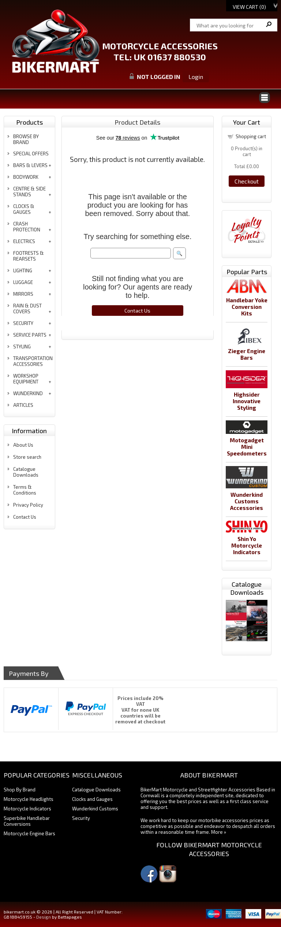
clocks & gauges (23, 209)
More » (218, 832)
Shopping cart (251, 136)
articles (23, 405)
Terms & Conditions (24, 490)
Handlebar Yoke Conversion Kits (246, 307)
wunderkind (28, 393)
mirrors (23, 294)
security (23, 323)
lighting (22, 270)
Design (43, 916)
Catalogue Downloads (25, 472)
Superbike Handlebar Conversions (27, 821)
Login (195, 76)
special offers (31, 153)
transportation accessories (33, 361)
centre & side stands (29, 191)
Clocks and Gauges (92, 799)
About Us (23, 445)
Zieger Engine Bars (246, 354)
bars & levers (30, 165)
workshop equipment (25, 379)
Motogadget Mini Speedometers (247, 447)
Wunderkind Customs (95, 808)
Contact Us (24, 517)
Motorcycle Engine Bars (29, 833)
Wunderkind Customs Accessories (246, 501)
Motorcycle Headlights (28, 799)
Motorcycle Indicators (27, 808)
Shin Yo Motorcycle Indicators (246, 545)
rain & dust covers (27, 308)
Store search (27, 457)
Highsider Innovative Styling (247, 401)
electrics (24, 241)
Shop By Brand (19, 789)
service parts (29, 335)
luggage (23, 282)
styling (22, 346)
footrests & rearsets (28, 256)
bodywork (25, 177)
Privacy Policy (28, 505)
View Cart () (249, 7)
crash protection (26, 226)
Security (81, 818)
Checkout (247, 181)
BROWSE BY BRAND (26, 139)
